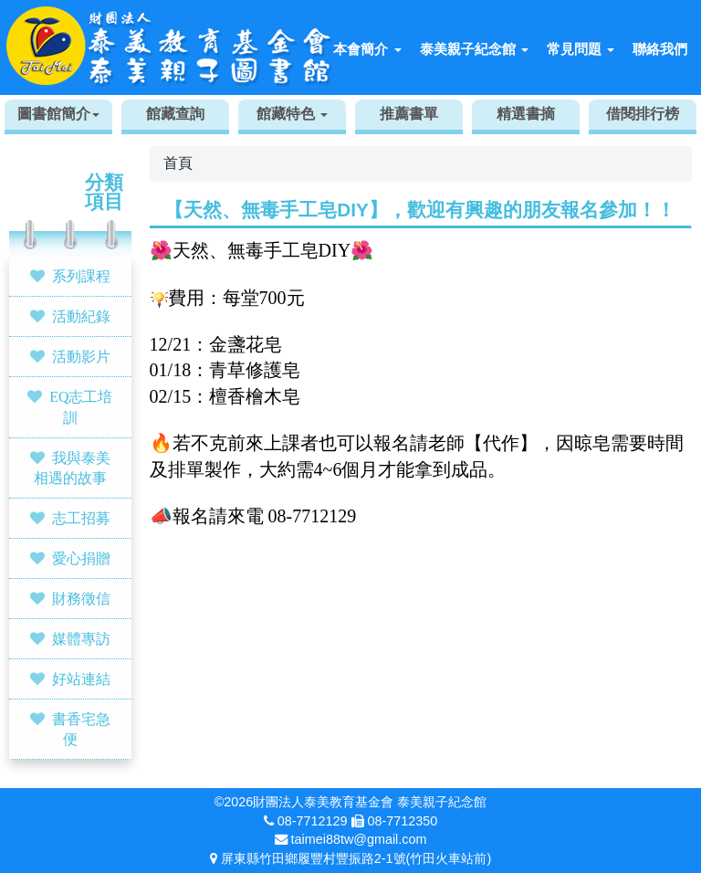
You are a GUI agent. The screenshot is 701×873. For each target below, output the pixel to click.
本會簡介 (367, 49)
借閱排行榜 (642, 113)
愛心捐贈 (81, 558)
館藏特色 (292, 113)
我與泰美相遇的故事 (72, 468)
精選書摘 (526, 113)
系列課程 (81, 275)
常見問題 (580, 49)
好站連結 (81, 678)
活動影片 (81, 356)
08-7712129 (312, 821)
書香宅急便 (81, 729)
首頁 (178, 163)
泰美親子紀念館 (474, 49)
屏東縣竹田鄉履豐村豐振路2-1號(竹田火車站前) (356, 858)
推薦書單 (409, 113)
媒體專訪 (81, 638)
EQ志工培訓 (80, 407)
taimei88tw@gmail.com (359, 839)
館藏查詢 (175, 113)
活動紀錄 (81, 316)
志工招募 (81, 517)
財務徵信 (81, 598)
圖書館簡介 (58, 113)
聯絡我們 (660, 49)
